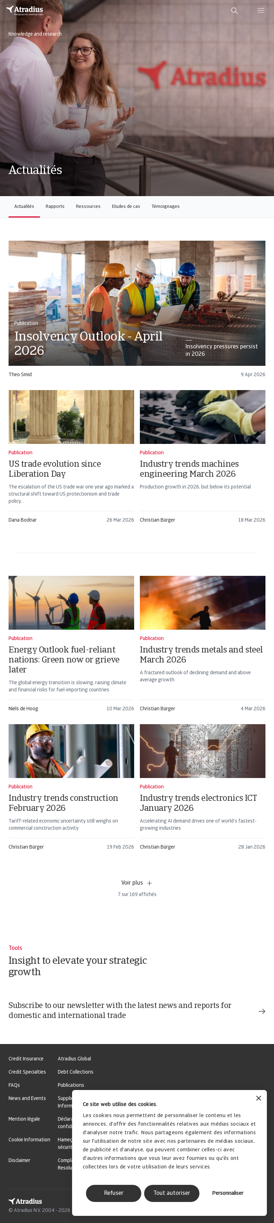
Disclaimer (19, 1160)
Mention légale (24, 1119)
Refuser (113, 1193)
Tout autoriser (171, 1193)
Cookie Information (29, 1140)
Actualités (24, 206)
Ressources (88, 206)
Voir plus (137, 883)
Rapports (55, 206)
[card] (137, 312)
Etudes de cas (126, 206)
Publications (71, 1085)
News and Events (27, 1098)
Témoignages (166, 206)
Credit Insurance (26, 1059)
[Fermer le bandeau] (258, 1099)
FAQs (14, 1085)
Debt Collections (75, 1072)
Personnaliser (227, 1193)
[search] (234, 11)
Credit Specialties (27, 1072)
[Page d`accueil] (24, 11)
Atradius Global (74, 1059)
